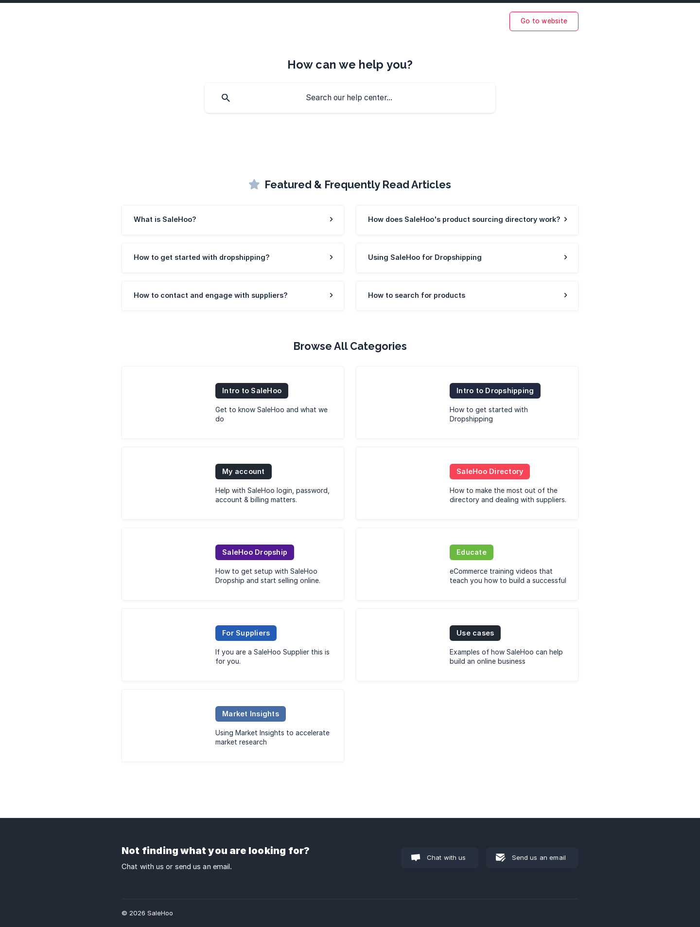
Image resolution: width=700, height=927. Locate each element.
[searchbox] (350, 98)
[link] (233, 220)
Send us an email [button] (539, 857)
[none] (543, 21)
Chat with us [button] (446, 857)
